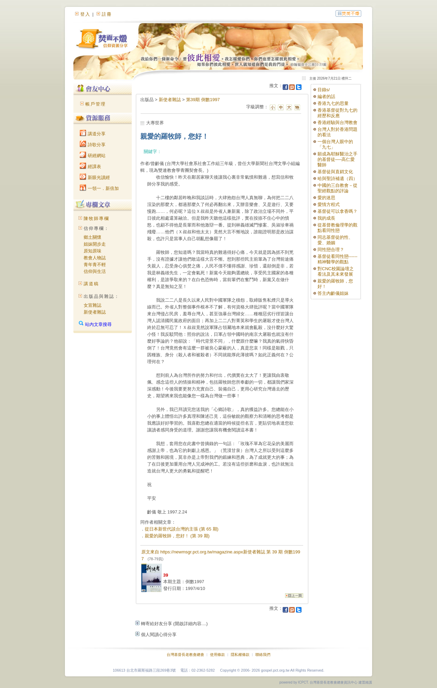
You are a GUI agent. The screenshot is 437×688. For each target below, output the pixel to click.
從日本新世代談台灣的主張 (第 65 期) (181, 529)
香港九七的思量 (333, 103)
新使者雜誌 (95, 312)
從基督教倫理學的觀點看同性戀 (337, 227)
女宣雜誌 (92, 305)
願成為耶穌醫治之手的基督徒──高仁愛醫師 (337, 159)
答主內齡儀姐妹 (333, 293)
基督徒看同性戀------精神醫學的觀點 (337, 259)
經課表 (90, 166)
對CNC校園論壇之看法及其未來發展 (336, 271)
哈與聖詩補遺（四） (337, 178)
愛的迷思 (326, 197)
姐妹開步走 (95, 244)
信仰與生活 (95, 271)
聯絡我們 (262, 654)
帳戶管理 (95, 104)
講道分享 (92, 133)
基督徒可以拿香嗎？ (337, 211)
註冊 (107, 14)
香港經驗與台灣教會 (337, 122)
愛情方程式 (329, 204)
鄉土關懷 (92, 237)
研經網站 (92, 155)
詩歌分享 (92, 144)
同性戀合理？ (331, 249)
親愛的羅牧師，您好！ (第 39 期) (177, 535)
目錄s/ (324, 89)
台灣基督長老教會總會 (185, 654)
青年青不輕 (95, 264)
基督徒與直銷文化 (335, 171)
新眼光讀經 (95, 177)
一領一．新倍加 (99, 188)
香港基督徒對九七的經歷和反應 (337, 113)
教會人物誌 (95, 257)
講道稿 (91, 283)
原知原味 (92, 250)
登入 (85, 14)
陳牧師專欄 (96, 218)
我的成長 (326, 218)
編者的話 (326, 96)
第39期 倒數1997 (203, 99)
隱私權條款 (240, 654)
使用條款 (217, 654)
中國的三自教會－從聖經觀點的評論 (337, 188)
